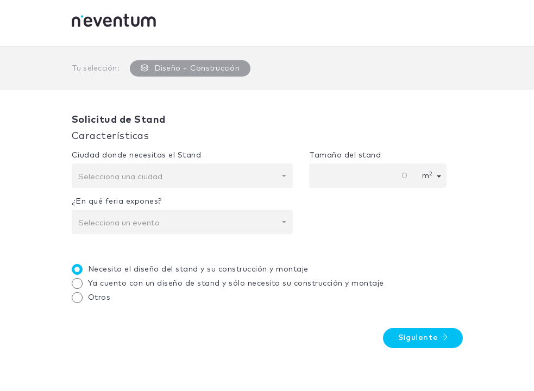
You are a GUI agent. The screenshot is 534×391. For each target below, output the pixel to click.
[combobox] (182, 175)
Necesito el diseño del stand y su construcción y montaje (193, 269)
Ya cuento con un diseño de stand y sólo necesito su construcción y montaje (230, 283)
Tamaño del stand (345, 155)
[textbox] (179, 177)
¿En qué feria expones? (117, 201)
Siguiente (423, 337)
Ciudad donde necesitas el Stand (137, 155)
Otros (94, 297)
